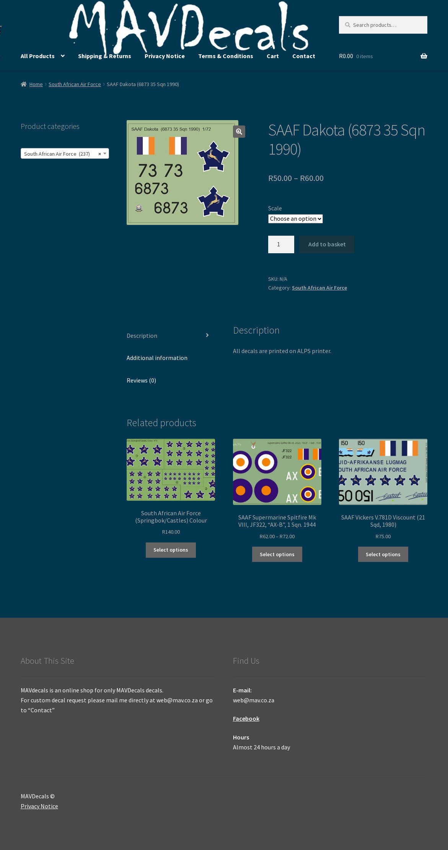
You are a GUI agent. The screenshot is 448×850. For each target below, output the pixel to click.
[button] (239, 131)
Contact (303, 56)
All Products (38, 56)
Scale (275, 208)
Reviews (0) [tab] (141, 380)
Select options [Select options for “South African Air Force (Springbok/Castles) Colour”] (170, 549)
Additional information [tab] (157, 357)
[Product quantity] (281, 244)
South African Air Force (75, 84)
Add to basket (327, 244)
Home (36, 84)
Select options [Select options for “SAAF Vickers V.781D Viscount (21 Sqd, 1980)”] (383, 554)
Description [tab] (142, 335)
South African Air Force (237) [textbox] (62, 153)
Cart (273, 56)
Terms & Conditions (225, 56)
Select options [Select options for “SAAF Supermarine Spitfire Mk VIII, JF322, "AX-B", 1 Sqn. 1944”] (277, 554)
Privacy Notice (165, 56)
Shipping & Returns (104, 56)
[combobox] (65, 153)
